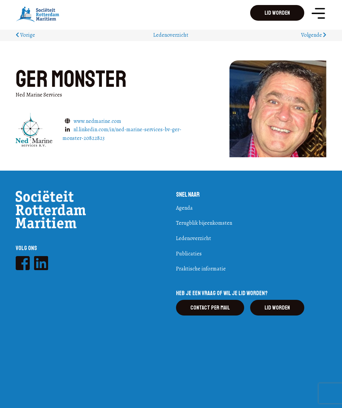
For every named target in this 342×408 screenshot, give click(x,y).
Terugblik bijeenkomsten (204, 223)
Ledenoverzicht (170, 35)
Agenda (184, 208)
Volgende (313, 35)
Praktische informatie (201, 268)
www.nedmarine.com (97, 121)
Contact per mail (210, 307)
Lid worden (277, 12)
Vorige (25, 35)
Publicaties (189, 253)
